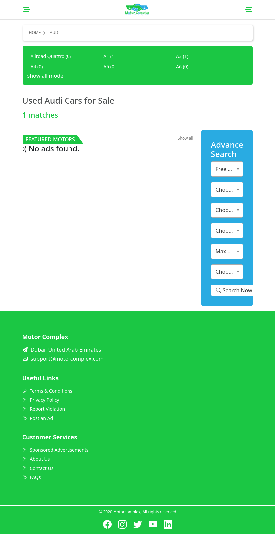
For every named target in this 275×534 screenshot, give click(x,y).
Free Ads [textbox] (226, 169)
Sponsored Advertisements (56, 450)
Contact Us (38, 468)
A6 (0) (182, 66)
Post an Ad (38, 418)
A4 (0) (37, 66)
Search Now (234, 290)
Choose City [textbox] (228, 271)
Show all (185, 138)
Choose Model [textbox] (228, 210)
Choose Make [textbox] (228, 189)
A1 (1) (109, 56)
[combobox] (227, 169)
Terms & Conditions (47, 391)
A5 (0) (109, 66)
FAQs (32, 477)
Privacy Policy (41, 400)
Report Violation (44, 409)
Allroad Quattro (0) (51, 56)
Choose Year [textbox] (228, 230)
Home (35, 32)
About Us (36, 459)
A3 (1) (182, 56)
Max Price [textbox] (228, 251)
